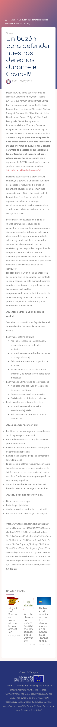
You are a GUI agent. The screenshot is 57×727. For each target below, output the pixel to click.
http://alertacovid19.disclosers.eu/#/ (23, 170)
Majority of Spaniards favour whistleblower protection (13, 620)
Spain (13, 20)
